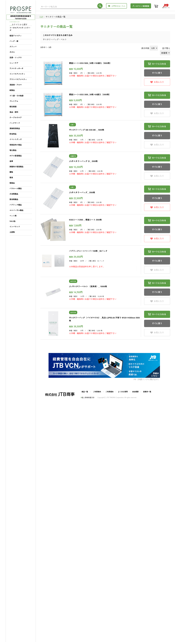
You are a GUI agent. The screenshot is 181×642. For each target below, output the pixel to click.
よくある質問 (123, 391)
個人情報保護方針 (88, 397)
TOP (41, 16)
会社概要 (135, 391)
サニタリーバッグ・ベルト (55, 39)
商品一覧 (85, 391)
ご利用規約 (109, 391)
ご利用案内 (97, 391)
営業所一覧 (147, 391)
